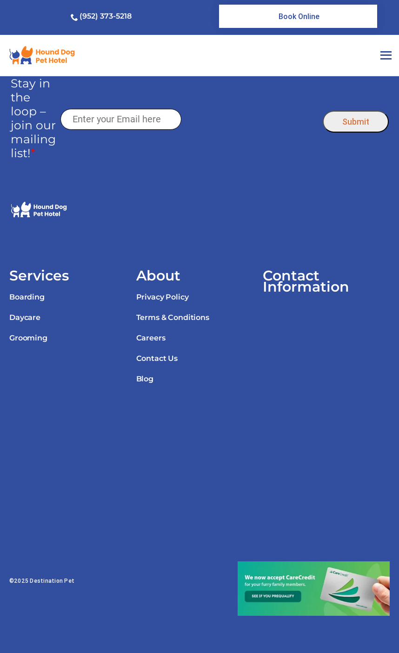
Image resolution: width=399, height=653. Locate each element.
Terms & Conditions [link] (172, 317)
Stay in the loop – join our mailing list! (33, 118)
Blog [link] (144, 378)
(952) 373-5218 (106, 16)
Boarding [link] (27, 297)
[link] (298, 16)
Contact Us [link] (157, 358)
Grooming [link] (28, 337)
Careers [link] (151, 337)
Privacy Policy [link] (162, 297)
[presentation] (251, 119)
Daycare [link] (24, 317)
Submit (355, 121)
